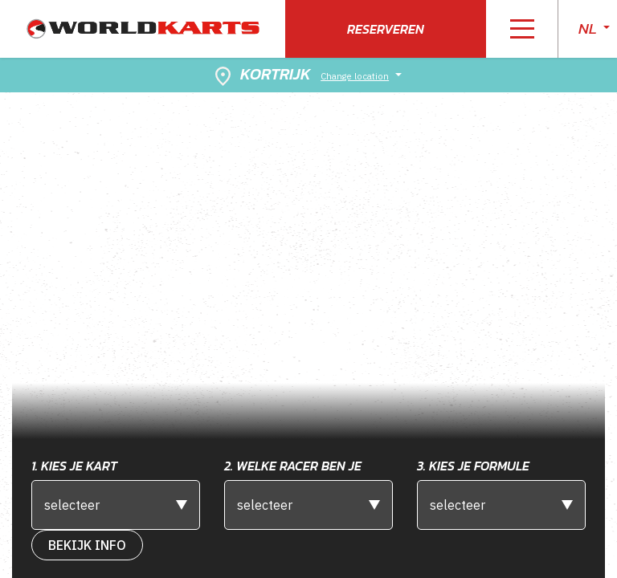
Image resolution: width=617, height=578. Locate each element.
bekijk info (87, 545)
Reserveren (385, 29)
